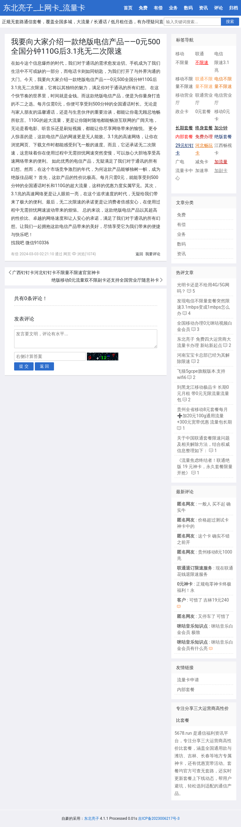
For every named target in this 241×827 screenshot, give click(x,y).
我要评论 (152, 254)
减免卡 (201, 161)
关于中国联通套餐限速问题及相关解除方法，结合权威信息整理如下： (203, 444)
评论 (218, 7)
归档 (233, 7)
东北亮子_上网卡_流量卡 (44, 7)
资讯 (203, 7)
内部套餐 (186, 689)
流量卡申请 (188, 679)
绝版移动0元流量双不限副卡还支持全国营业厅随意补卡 (105, 280)
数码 (188, 7)
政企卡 (182, 111)
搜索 (230, 21)
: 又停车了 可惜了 (203, 616)
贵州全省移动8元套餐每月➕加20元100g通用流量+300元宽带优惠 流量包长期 (204, 415)
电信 (218, 53)
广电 (179, 161)
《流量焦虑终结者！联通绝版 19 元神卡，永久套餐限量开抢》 (205, 466)
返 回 (44, 366)
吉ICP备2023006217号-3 (158, 818)
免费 (143, 7)
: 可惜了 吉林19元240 (203, 600)
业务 (173, 7)
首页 (128, 7)
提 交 (24, 366)
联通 (199, 53)
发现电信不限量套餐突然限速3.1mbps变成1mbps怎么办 (203, 307)
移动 (179, 53)
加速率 (201, 170)
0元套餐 (203, 111)
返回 (139, 254)
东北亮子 (91, 818)
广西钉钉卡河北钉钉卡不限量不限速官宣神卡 (56, 272)
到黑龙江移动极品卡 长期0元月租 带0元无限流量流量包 (203, 393)
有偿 (158, 7)
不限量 (182, 62)
